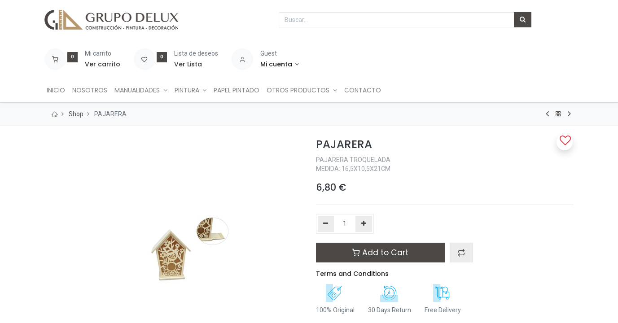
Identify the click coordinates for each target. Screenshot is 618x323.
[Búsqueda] (522, 19)
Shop (76, 114)
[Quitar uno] (326, 224)
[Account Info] (279, 64)
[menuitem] (57, 91)
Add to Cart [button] (380, 252)
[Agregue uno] (363, 224)
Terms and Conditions (352, 273)
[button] (461, 252)
